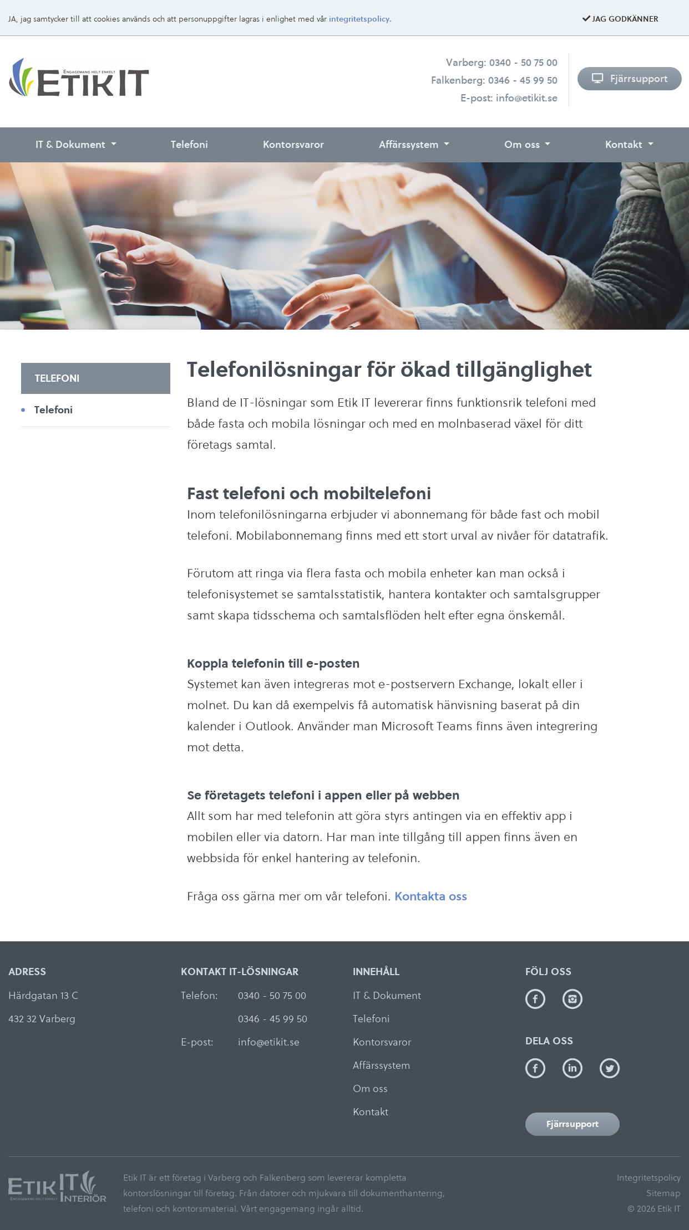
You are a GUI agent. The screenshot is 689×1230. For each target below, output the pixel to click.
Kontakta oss (430, 896)
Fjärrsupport (629, 78)
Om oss (523, 144)
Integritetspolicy (649, 1177)
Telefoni (189, 144)
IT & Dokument (72, 144)
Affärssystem (410, 144)
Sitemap (663, 1193)
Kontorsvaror (293, 144)
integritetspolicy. (360, 19)
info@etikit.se (527, 98)
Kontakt (625, 144)
